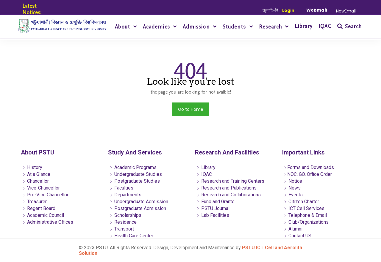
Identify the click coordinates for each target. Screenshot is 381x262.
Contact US (297, 236)
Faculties (121, 188)
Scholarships (125, 215)
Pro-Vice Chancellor (45, 195)
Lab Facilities (212, 215)
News (292, 188)
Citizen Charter (301, 201)
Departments (125, 195)
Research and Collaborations (228, 195)
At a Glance (36, 174)
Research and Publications (226, 188)
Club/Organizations (306, 222)
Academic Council (43, 215)
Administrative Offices (47, 222)
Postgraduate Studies (135, 181)
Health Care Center (131, 236)
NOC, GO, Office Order (308, 174)
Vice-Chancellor (41, 188)
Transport (122, 229)
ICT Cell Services (304, 208)
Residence (123, 222)
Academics (157, 26)
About (123, 26)
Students (235, 26)
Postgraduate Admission (138, 208)
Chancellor (35, 181)
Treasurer (34, 201)
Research (271, 26)
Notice (293, 181)
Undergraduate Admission (139, 201)
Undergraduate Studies (136, 174)
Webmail (316, 10)
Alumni (293, 229)
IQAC (324, 26)
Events (293, 195)
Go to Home (190, 109)
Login (288, 10)
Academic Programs (133, 167)
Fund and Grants (215, 201)
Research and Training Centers (230, 181)
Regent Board (38, 208)
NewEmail (346, 11)
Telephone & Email (305, 215)
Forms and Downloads (309, 167)
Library (304, 26)
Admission (197, 26)
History (32, 167)
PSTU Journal (212, 208)
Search (349, 26)
